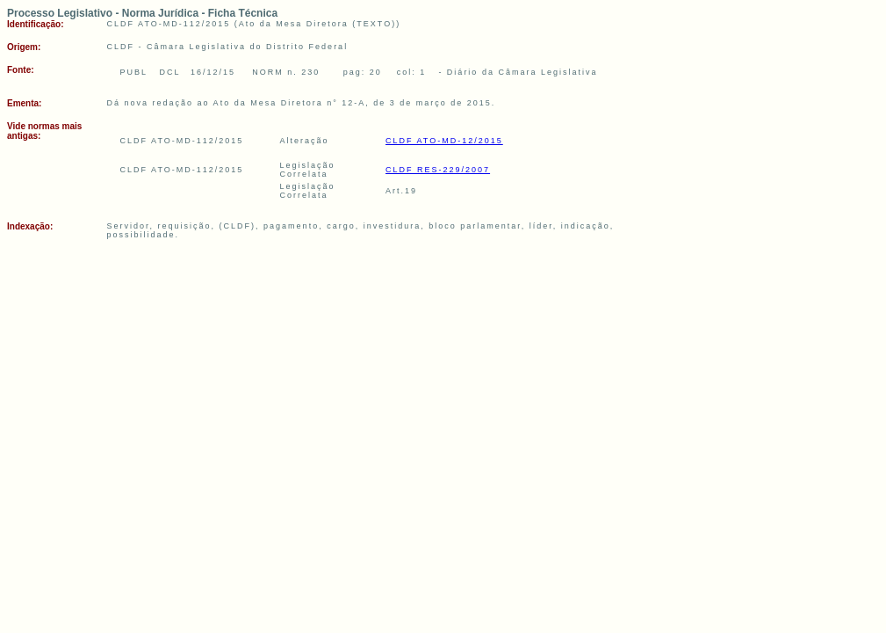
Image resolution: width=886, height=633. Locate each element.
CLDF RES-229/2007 (437, 169)
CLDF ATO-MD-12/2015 (444, 140)
